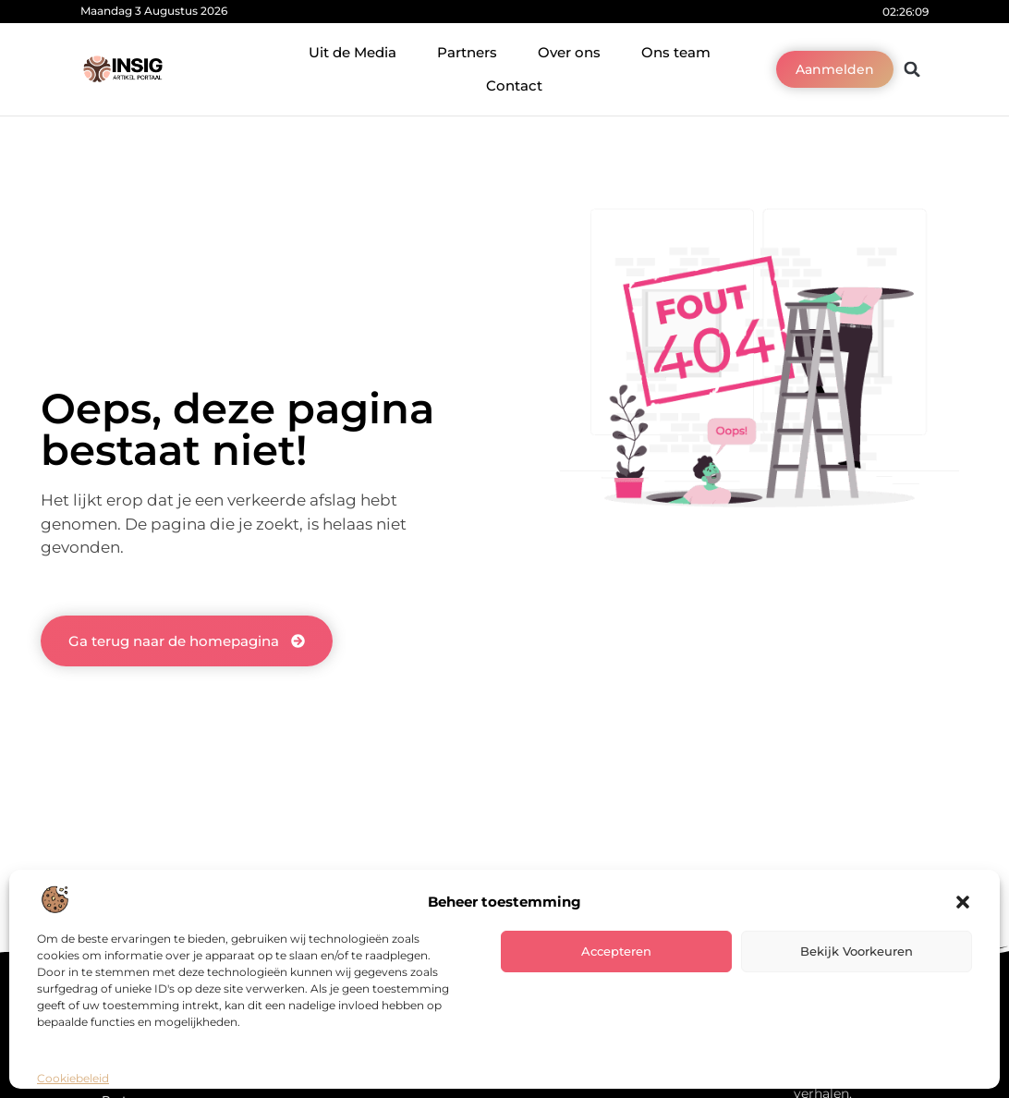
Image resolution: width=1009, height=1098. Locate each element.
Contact (514, 85)
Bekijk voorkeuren (856, 951)
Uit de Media (352, 52)
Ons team (676, 52)
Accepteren (616, 951)
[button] (963, 902)
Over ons (569, 52)
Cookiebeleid (73, 1078)
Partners (467, 52)
